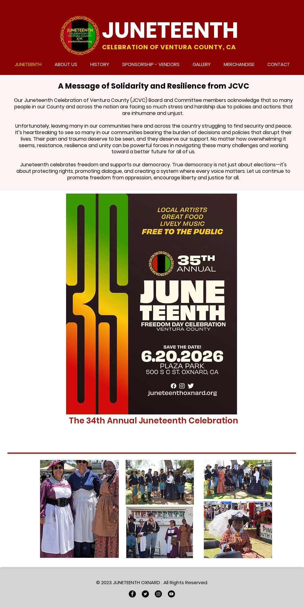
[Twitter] (145, 593)
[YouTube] (171, 593)
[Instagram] (158, 593)
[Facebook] (132, 593)
